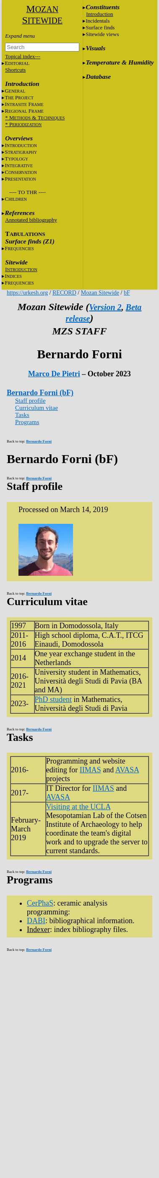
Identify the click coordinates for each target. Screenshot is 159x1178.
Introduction (99, 14)
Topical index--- (22, 56)
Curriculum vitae (36, 407)
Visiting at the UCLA (78, 807)
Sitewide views (102, 34)
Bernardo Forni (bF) (40, 392)
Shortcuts (15, 70)
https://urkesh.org (27, 293)
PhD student (53, 699)
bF (127, 293)
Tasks (22, 415)
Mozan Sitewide (100, 293)
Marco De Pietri (54, 374)
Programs (27, 422)
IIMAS (90, 770)
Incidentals (97, 21)
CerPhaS (40, 903)
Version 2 (105, 307)
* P (23, 124)
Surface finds (100, 27)
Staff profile (30, 400)
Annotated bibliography (31, 220)
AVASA (127, 770)
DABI (36, 921)
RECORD (64, 293)
